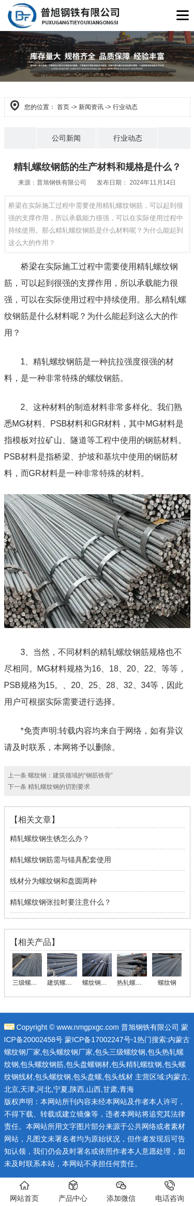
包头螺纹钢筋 (42, 1064)
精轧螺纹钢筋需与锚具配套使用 (60, 860)
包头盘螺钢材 (87, 1064)
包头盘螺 (87, 1077)
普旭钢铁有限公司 (61, 182)
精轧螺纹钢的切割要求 (58, 786)
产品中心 (72, 1191)
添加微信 (121, 1191)
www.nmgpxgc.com (87, 1027)
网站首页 (24, 1191)
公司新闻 (66, 138)
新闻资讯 (91, 107)
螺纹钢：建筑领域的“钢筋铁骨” (69, 775)
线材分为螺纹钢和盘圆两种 (53, 881)
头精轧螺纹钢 (140, 1064)
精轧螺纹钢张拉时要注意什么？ (60, 902)
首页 (63, 107)
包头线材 (118, 1077)
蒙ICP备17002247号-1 (101, 1039)
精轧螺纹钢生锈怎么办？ (49, 838)
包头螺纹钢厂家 (67, 1052)
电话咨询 (169, 1191)
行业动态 (127, 138)
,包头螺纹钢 (52, 1077)
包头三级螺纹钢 (120, 1052)
